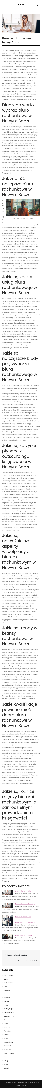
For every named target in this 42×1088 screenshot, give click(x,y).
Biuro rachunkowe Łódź (23, 917)
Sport (6, 1038)
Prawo (6, 1024)
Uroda (6, 1057)
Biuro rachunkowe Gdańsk (24, 891)
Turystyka (7, 1050)
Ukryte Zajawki (9, 1053)
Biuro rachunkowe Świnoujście (17, 955)
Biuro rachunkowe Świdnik (26, 961)
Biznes (6, 979)
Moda (6, 1005)
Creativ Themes (20, 1085)
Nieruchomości (9, 1012)
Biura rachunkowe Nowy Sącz (25, 904)
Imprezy (7, 998)
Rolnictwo (7, 1031)
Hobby (6, 994)
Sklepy (6, 1035)
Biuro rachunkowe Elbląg (23, 935)
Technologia (8, 1042)
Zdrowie (6, 1068)
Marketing (7, 1001)
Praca (6, 1020)
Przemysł (7, 1027)
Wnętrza (7, 1064)
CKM (21, 4)
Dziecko (6, 986)
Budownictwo (8, 983)
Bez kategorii (8, 975)
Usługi (6, 1061)
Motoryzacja (8, 1009)
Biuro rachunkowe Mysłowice (25, 922)
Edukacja (7, 990)
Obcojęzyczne (9, 1016)
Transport (7, 1046)
